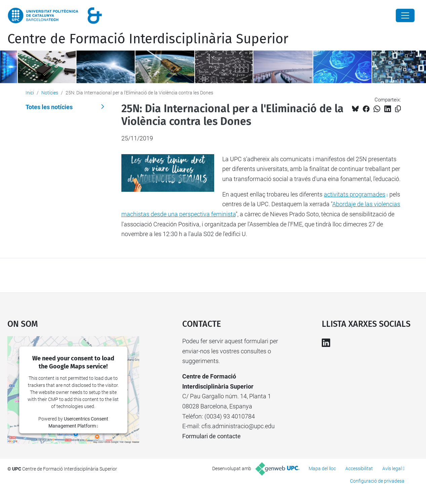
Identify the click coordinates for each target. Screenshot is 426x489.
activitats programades (354, 194)
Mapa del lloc (322, 468)
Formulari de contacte (211, 436)
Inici (30, 92)
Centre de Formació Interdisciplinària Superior (147, 39)
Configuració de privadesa (377, 481)
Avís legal (392, 468)
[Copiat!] (398, 109)
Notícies (49, 92)
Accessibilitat (359, 468)
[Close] (405, 15)
